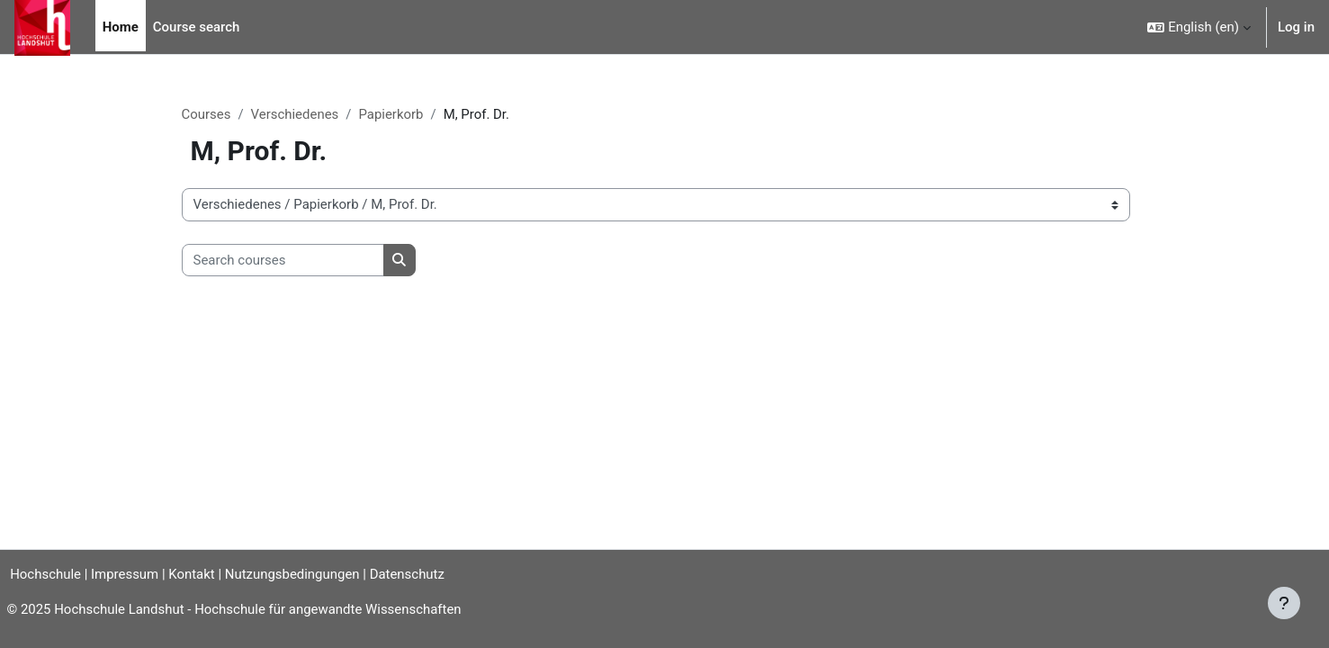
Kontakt (196, 574)
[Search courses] (283, 260)
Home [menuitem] (121, 27)
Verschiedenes (295, 114)
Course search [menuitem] (196, 27)
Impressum (128, 574)
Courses (206, 114)
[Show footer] (1284, 603)
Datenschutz (412, 574)
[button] (1199, 27)
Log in (1296, 27)
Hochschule (42, 574)
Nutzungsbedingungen (296, 574)
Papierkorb (391, 114)
